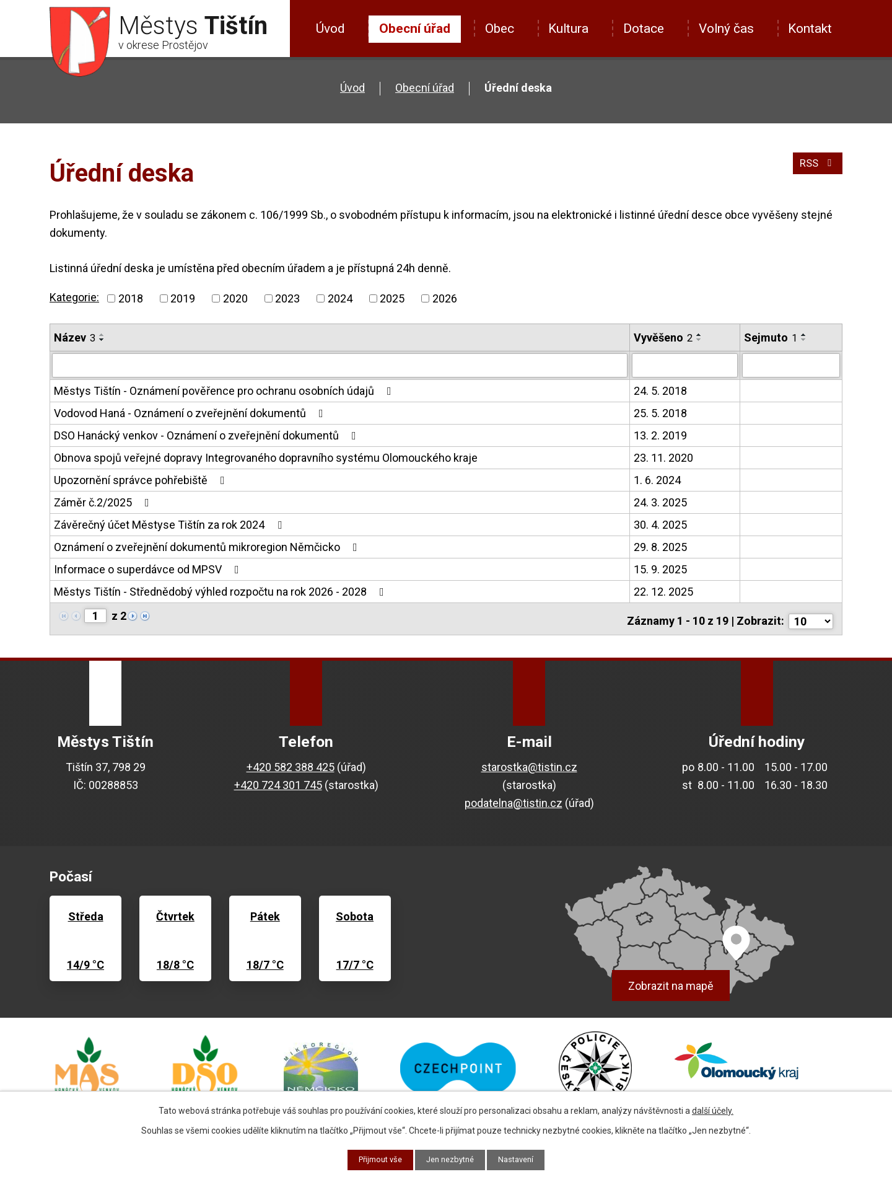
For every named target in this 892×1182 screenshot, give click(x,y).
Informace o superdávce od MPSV (149, 568)
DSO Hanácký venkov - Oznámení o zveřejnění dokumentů (207, 434)
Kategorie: (74, 297)
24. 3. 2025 (660, 501)
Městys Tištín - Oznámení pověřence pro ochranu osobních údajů (225, 390)
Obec (499, 28)
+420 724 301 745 (278, 779)
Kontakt (810, 28)
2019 (182, 298)
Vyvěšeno (663, 337)
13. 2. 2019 (660, 434)
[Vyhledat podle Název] (339, 365)
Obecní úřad (414, 28)
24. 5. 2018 (660, 390)
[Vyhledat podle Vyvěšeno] (684, 365)
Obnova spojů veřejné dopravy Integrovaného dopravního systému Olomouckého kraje (266, 457)
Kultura (568, 28)
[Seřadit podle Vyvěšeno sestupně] (699, 339)
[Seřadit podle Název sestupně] (102, 339)
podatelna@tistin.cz (513, 797)
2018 (130, 298)
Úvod (330, 28)
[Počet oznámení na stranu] (811, 616)
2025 (392, 298)
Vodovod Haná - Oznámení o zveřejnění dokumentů (191, 412)
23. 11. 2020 (663, 457)
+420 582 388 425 (290, 762)
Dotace (643, 28)
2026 (444, 298)
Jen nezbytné (451, 1159)
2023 (287, 298)
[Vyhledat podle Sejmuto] (791, 365)
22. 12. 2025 (663, 591)
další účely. (712, 1109)
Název (74, 337)
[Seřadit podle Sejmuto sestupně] (804, 339)
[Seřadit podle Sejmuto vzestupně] (804, 334)
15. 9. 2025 (660, 568)
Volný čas (726, 28)
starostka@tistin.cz (529, 762)
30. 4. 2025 (660, 524)
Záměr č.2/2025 (104, 501)
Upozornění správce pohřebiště (142, 479)
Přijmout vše (375, 1159)
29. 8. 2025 (660, 546)
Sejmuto (770, 337)
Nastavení (521, 1159)
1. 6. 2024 (657, 479)
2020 (235, 298)
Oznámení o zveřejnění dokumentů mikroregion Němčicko (208, 546)
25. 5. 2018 (660, 412)
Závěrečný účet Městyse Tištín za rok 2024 (170, 524)
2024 (340, 298)
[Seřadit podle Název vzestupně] (102, 334)
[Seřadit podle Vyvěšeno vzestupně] (699, 334)
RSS (816, 168)
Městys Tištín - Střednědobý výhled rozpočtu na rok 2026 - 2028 (221, 591)
